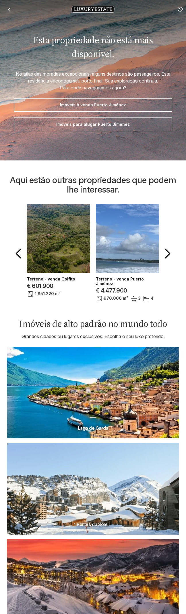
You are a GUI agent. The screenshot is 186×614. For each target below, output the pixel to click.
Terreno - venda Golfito (51, 279)
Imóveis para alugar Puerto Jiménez (93, 124)
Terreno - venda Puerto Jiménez (120, 281)
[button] (180, 9)
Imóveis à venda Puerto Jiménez (93, 104)
